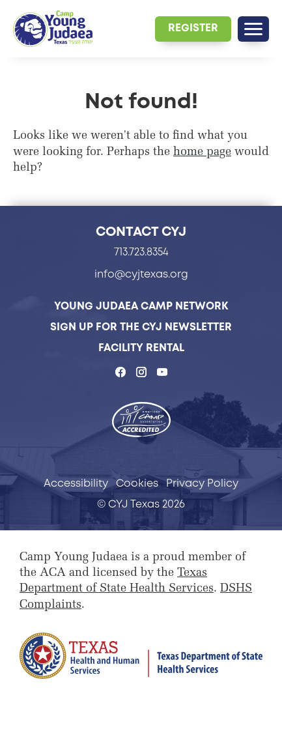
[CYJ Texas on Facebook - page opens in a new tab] (120, 372)
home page (202, 152)
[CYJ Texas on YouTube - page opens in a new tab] (162, 372)
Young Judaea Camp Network (141, 306)
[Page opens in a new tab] (141, 656)
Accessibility (76, 483)
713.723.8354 (141, 252)
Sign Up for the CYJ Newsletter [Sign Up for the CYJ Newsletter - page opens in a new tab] (141, 327)
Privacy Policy (202, 483)
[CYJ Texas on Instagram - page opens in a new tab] (141, 372)
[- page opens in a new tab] (141, 420)
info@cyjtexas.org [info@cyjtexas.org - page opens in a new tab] (141, 274)
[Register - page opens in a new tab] (193, 29)
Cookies (137, 483)
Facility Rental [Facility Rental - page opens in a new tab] (141, 347)
